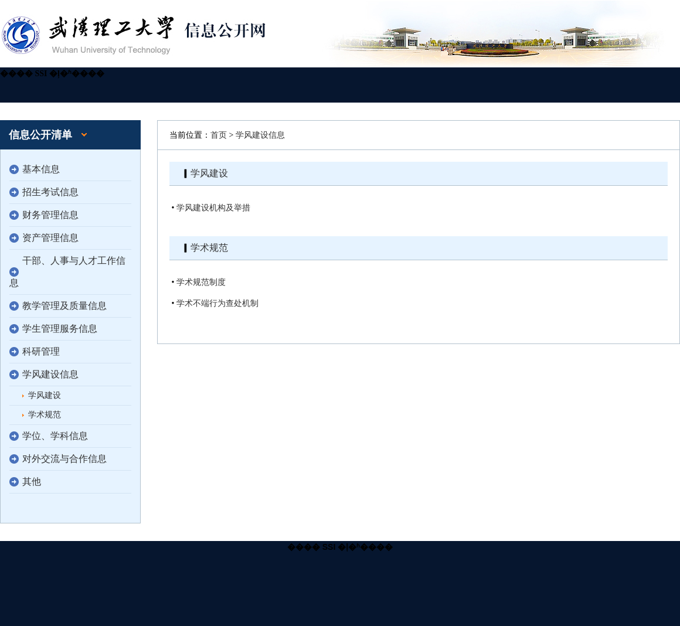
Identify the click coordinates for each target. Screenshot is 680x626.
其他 (31, 481)
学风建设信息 (50, 374)
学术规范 (44, 414)
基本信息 (41, 169)
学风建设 (44, 395)
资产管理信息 (50, 238)
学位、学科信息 (55, 436)
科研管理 (41, 351)
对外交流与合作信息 (64, 459)
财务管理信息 (50, 215)
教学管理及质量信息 (64, 306)
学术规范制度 (201, 282)
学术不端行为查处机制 (217, 303)
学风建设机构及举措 (213, 207)
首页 (218, 135)
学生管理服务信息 (59, 329)
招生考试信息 (50, 192)
